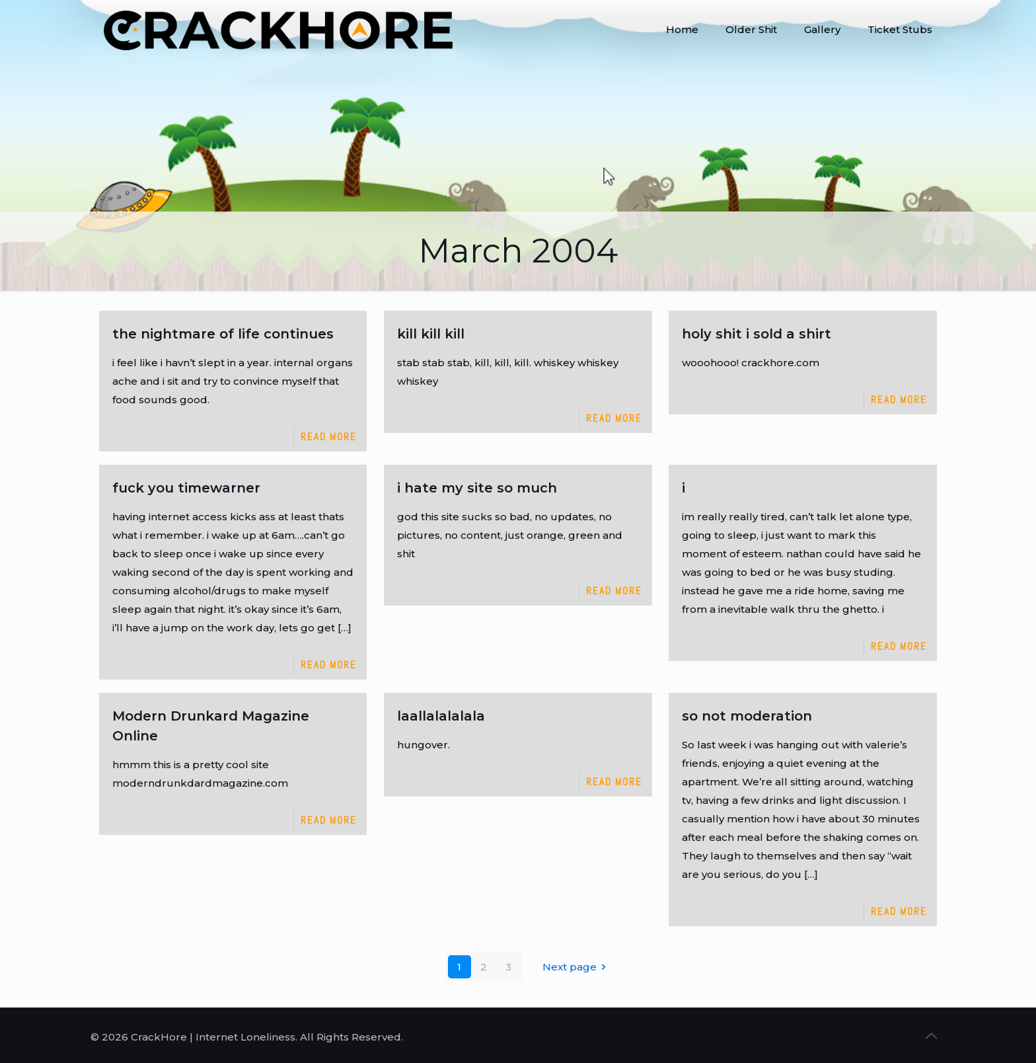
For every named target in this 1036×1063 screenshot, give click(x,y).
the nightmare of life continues (223, 334)
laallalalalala (441, 716)
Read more (329, 436)
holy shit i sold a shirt (756, 334)
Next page (576, 967)
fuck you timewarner (186, 488)
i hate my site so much (477, 488)
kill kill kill (430, 334)
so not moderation (747, 716)
